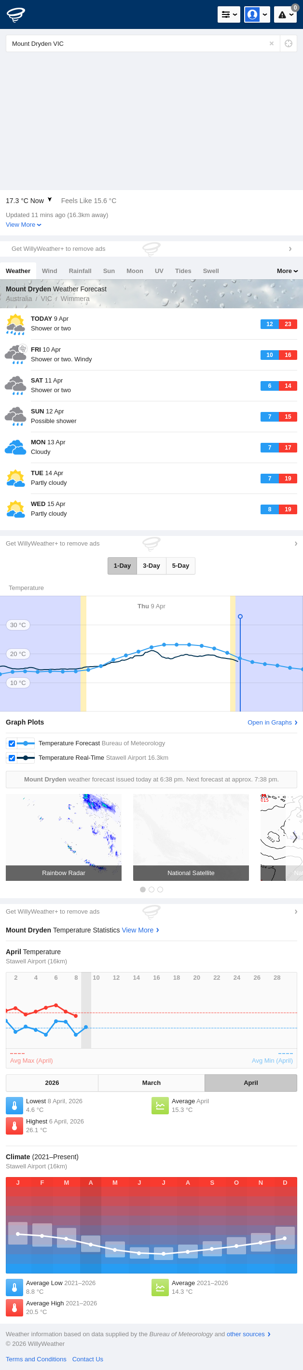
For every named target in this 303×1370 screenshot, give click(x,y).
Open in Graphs (270, 722)
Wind (49, 270)
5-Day (180, 565)
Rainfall (80, 270)
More (284, 270)
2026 (52, 1082)
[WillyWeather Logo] (22, 14)
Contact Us (87, 1359)
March (151, 1082)
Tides (183, 270)
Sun (109, 270)
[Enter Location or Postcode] (151, 43)
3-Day (151, 565)
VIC (46, 298)
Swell (211, 270)
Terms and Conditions (36, 1359)
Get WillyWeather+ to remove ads (58, 248)
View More (20, 224)
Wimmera (75, 298)
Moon (134, 270)
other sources (246, 1334)
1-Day (122, 565)
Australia (19, 298)
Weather (18, 270)
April (251, 1082)
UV (159, 270)
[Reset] (271, 43)
